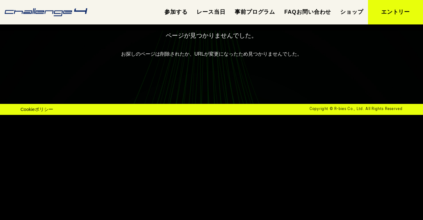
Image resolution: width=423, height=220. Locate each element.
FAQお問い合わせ (307, 12)
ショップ (351, 12)
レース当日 (211, 12)
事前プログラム (255, 12)
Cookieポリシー (36, 109)
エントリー (395, 12)
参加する (176, 12)
